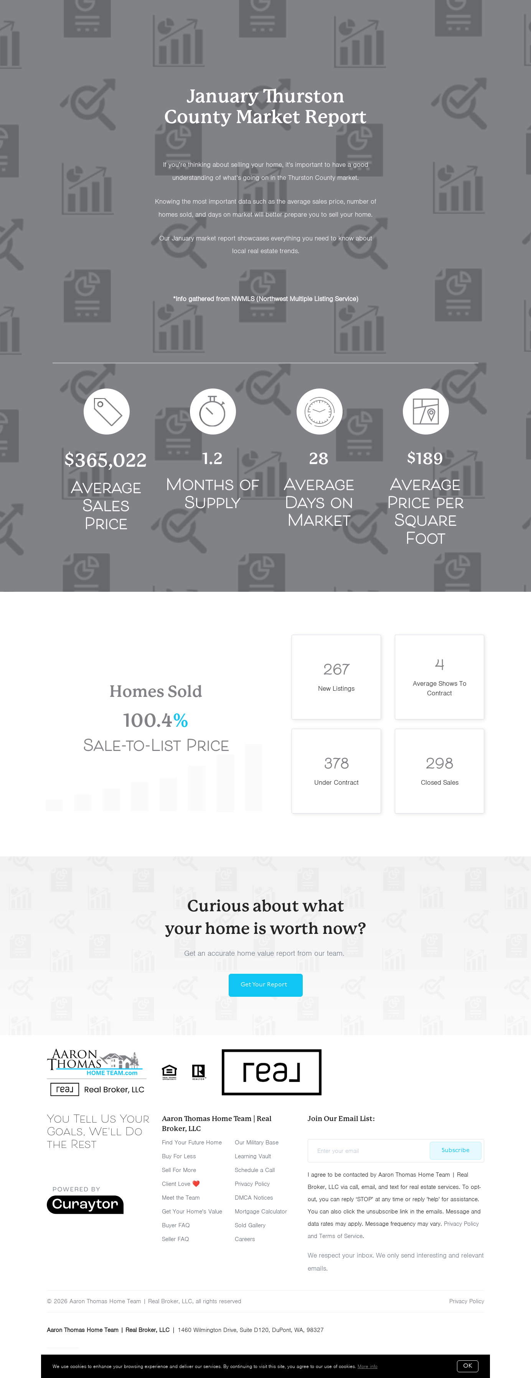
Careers (245, 1239)
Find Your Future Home (192, 1142)
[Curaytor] (85, 1212)
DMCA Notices (254, 1198)
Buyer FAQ (176, 1225)
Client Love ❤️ (181, 1184)
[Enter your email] (371, 1151)
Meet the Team (181, 1198)
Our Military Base (257, 1142)
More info (368, 1366)
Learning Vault (253, 1156)
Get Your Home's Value (192, 1211)
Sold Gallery (250, 1225)
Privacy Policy (252, 1184)
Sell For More (179, 1170)
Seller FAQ (175, 1239)
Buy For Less (179, 1156)
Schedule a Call (255, 1170)
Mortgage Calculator (261, 1211)
